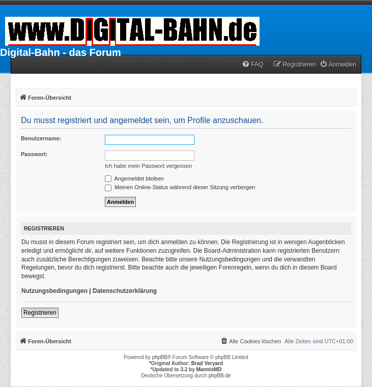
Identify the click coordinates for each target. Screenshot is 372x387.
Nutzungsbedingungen (54, 290)
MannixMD (209, 369)
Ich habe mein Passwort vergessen (148, 166)
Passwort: (34, 154)
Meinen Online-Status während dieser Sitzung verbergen (180, 187)
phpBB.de (220, 375)
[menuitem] (252, 65)
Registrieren (39, 312)
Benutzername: (41, 138)
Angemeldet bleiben (134, 178)
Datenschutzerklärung (125, 290)
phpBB (159, 357)
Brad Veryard (207, 363)
